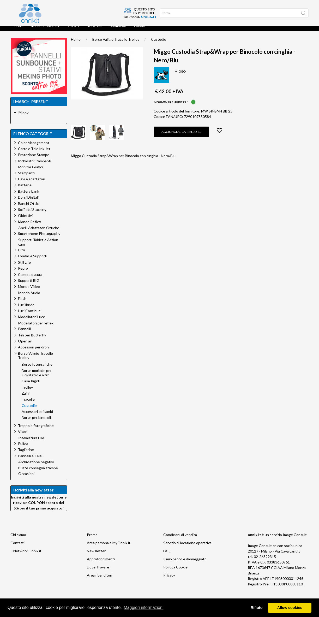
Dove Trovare (98, 572)
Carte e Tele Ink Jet (34, 154)
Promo (139, 31)
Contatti (17, 548)
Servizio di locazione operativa (187, 548)
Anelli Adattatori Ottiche (38, 233)
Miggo (24, 117)
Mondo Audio (29, 298)
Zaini (25, 398)
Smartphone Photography (39, 238)
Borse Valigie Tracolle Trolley (115, 44)
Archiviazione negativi (36, 467)
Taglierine (26, 455)
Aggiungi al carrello (181, 137)
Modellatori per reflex (35, 328)
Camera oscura (30, 279)
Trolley (27, 392)
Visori (22, 437)
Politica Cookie (175, 572)
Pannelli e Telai (30, 461)
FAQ (167, 556)
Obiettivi (25, 220)
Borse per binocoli (36, 423)
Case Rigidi (31, 386)
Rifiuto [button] (257, 608)
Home (18, 31)
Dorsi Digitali (28, 202)
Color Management (33, 148)
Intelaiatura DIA (31, 443)
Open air (25, 346)
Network (94, 31)
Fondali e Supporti (32, 261)
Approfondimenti (46, 31)
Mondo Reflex (29, 227)
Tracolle (28, 404)
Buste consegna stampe (38, 473)
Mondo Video (29, 291)
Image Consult (295, 540)
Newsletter (96, 556)
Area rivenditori (99, 580)
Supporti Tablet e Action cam (38, 247)
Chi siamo (18, 540)
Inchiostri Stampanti (34, 166)
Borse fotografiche (37, 369)
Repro (23, 273)
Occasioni (118, 31)
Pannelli (24, 334)
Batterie (25, 190)
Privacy (169, 580)
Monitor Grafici (30, 172)
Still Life (24, 267)
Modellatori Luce (31, 322)
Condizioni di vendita (180, 540)
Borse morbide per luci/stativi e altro (37, 378)
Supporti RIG (28, 285)
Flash (22, 303)
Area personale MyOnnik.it (108, 548)
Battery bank (28, 196)
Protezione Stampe (33, 160)
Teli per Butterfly (32, 340)
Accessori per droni (34, 352)
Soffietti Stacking (32, 214)
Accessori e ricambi (37, 417)
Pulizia (23, 449)
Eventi (73, 31)
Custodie (158, 44)
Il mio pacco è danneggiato (185, 564)
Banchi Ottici (28, 208)
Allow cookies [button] (289, 608)
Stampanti (26, 178)
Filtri (21, 255)
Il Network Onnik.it (25, 556)
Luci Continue (29, 316)
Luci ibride (26, 310)
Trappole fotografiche (36, 431)
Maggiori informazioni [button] (143, 607)
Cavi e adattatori (31, 184)
